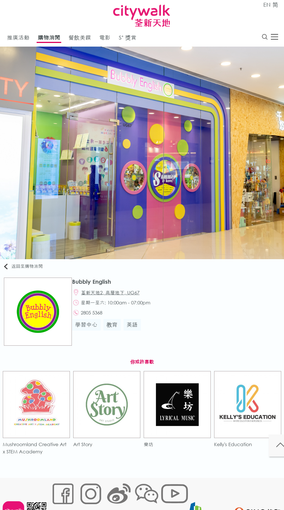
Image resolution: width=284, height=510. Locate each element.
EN (267, 4)
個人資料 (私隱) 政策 (139, 492)
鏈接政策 (108, 492)
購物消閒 (49, 38)
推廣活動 (18, 38)
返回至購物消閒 (26, 267)
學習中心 (89, 330)
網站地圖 (59, 492)
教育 (114, 330)
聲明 (167, 492)
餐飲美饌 (79, 38)
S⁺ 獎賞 (127, 38)
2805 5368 (95, 317)
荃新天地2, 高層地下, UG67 (114, 295)
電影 (104, 38)
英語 (135, 330)
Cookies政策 (83, 492)
